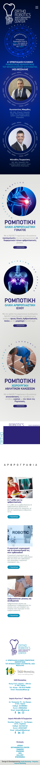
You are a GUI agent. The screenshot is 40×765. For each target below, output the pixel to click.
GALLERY (20, 755)
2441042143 (23, 726)
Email (13, 690)
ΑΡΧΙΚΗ (20, 746)
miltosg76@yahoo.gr (22, 730)
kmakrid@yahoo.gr (22, 710)
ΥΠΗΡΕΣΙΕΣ (20, 751)
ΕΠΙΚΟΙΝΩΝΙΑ (20, 757)
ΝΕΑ (20, 753)
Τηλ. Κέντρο (13, 687)
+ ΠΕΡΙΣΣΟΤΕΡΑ (20, 247)
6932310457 (22, 728)
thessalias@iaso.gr (22, 690)
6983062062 (22, 708)
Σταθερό (15, 706)
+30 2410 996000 (24, 687)
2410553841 (23, 706)
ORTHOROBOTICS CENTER (20, 747)
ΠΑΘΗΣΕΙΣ (20, 749)
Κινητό (15, 708)
